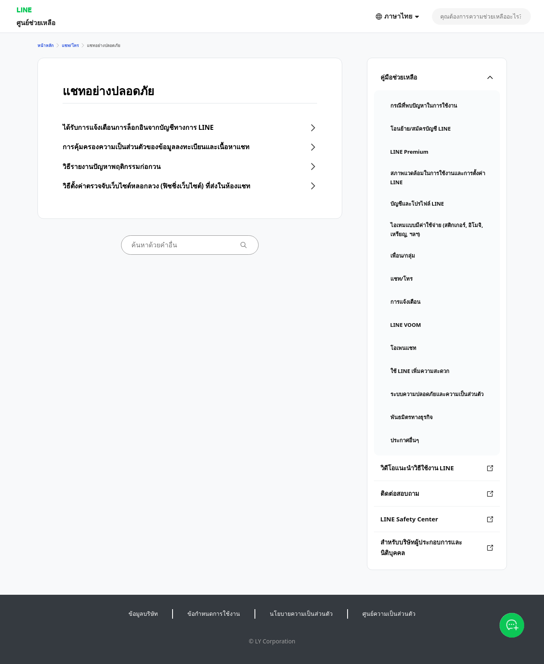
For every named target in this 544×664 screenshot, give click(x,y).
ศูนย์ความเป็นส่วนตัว (389, 613)
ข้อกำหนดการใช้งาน (213, 613)
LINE (24, 9)
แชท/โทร (70, 45)
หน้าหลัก (45, 45)
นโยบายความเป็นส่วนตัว (301, 613)
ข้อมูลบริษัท (143, 613)
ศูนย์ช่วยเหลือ (36, 22)
